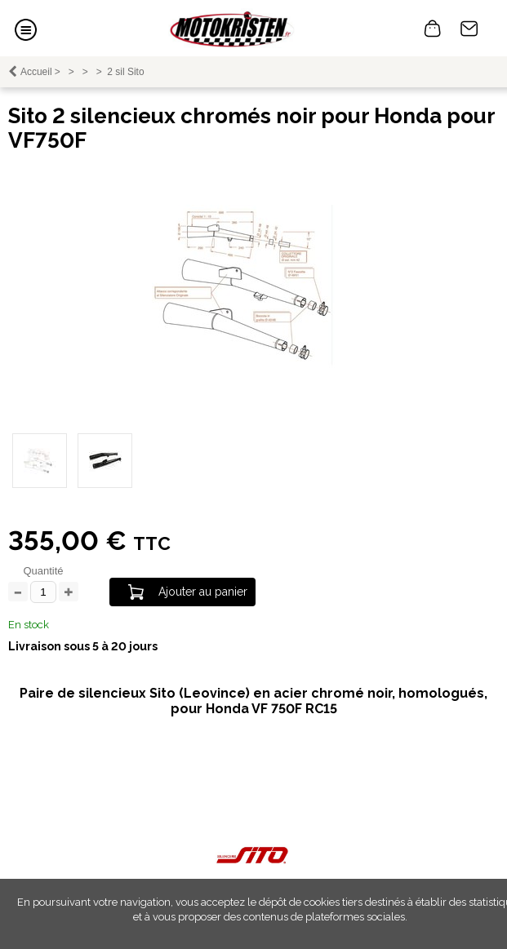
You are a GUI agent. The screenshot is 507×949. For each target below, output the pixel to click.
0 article (433, 29)
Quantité (43, 571)
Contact (469, 29)
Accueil (36, 72)
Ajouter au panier (202, 591)
